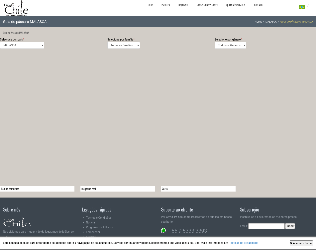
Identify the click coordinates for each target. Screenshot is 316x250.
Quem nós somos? (235, 5)
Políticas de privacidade (243, 242)
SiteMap (91, 236)
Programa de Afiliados (100, 227)
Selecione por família (123, 43)
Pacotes (165, 5)
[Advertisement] (158, 82)
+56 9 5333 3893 (188, 231)
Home (258, 21)
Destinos (183, 5)
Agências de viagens (207, 5)
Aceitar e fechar (301, 243)
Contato (258, 5)
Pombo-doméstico (10, 189)
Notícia (90, 222)
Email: (262, 226)
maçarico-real (88, 189)
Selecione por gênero (230, 43)
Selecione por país (22, 43)
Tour (150, 5)
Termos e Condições (99, 217)
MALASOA (271, 21)
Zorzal (165, 189)
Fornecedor (93, 232)
